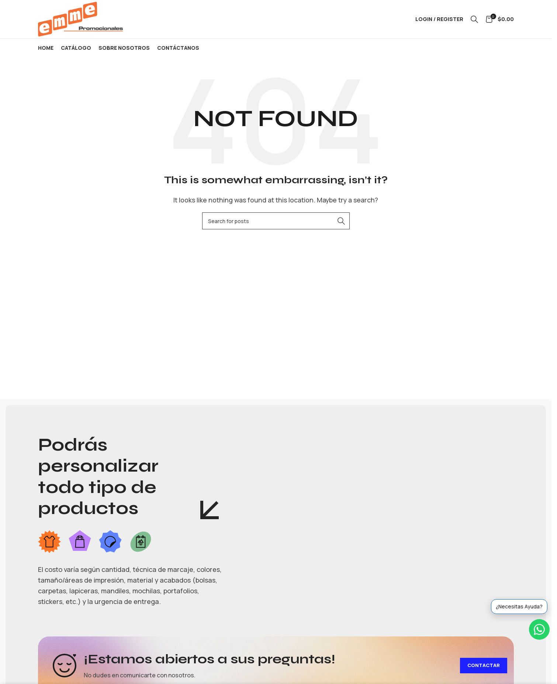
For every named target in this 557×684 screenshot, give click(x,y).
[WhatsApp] (539, 629)
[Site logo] (80, 18)
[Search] (474, 19)
